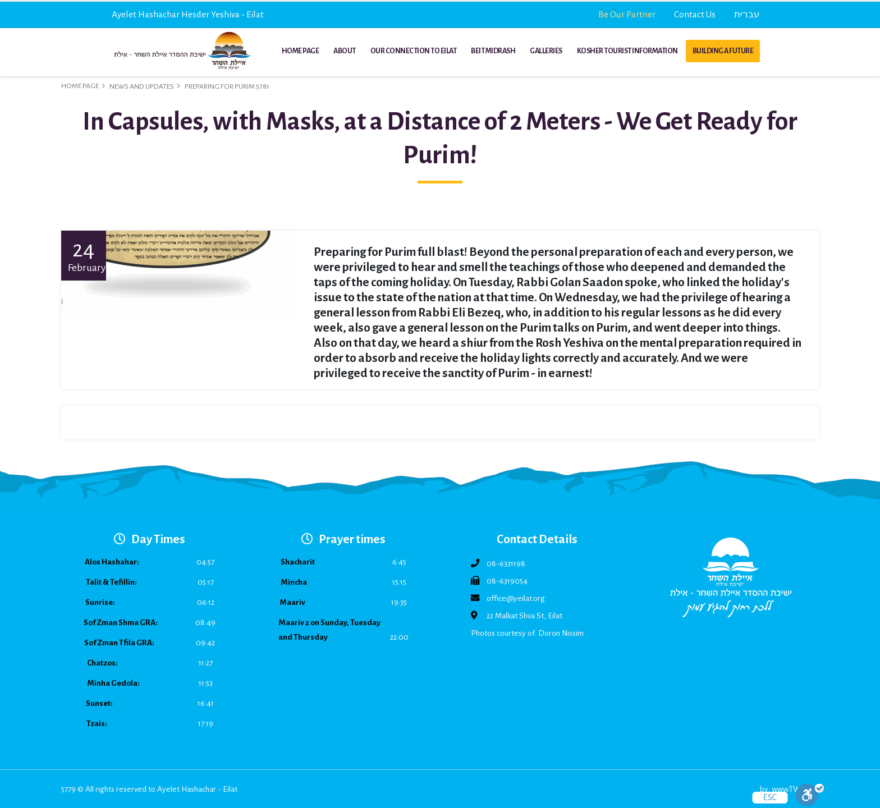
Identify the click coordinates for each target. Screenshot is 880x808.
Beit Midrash (493, 51)
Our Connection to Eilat (413, 51)
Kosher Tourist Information (627, 51)
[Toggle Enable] (810, 795)
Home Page (300, 51)
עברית (747, 14)
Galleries (546, 51)
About (344, 51)
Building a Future (723, 51)
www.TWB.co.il (795, 789)
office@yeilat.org (516, 598)
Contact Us (695, 14)
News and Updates (141, 86)
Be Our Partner (627, 14)
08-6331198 (506, 563)
